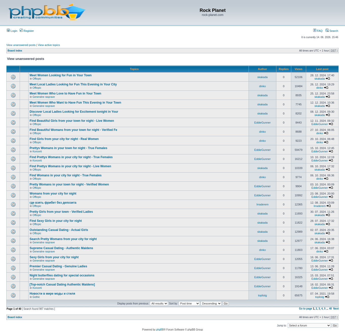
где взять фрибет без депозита (53, 202)
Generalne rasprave (44, 97)
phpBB (160, 329)
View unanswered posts (21, 44)
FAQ (318, 30)
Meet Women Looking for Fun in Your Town (61, 75)
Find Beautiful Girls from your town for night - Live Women (72, 121)
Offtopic (37, 78)
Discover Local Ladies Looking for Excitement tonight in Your (74, 111)
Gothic (36, 297)
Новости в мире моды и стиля (52, 293)
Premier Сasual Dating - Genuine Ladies (58, 266)
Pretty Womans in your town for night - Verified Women (69, 184)
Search (332, 30)
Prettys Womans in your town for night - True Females (68, 148)
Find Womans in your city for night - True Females (65, 175)
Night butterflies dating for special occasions (62, 275)
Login (12, 30)
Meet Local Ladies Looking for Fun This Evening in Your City (73, 84)
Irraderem (262, 204)
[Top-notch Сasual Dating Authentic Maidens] (62, 284)
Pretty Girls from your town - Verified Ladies (61, 212)
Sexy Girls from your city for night (54, 257)
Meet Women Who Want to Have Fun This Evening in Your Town (75, 102)
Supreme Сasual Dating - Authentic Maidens (61, 248)
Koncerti (37, 151)
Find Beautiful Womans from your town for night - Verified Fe (73, 130)
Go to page (305, 308)
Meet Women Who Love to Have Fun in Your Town (65, 93)
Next (336, 308)
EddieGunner (262, 122)
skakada (262, 77)
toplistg (262, 295)
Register (27, 30)
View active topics (49, 44)
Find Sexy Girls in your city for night (56, 221)
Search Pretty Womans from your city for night (63, 239)
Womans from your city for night (53, 193)
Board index (15, 50)
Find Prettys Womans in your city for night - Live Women (70, 166)
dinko (262, 86)
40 (330, 308)
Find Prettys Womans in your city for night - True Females (71, 157)
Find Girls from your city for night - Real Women (64, 139)
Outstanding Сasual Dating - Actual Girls (59, 230)
